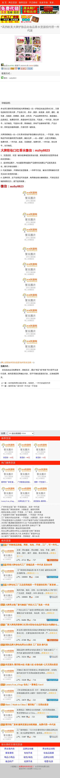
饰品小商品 (9, 757)
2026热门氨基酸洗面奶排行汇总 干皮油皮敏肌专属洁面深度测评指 (28, 523)
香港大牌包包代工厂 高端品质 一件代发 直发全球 (29, 565)
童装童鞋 (9, 753)
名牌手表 (28, 761)
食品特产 (9, 761)
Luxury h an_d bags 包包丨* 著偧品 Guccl (24, 685)
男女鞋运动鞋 (48, 749)
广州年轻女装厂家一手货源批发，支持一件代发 (20, 507)
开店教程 (33, 2)
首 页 (4, 2)
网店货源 (13, 2)
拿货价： (8, 457)
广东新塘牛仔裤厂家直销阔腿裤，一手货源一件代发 (22, 515)
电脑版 (14, 766)
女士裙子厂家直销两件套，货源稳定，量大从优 (20, 536)
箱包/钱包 (28, 757)
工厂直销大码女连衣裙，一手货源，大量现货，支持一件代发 (25, 517)
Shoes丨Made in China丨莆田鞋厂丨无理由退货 (26, 705)
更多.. (52, 2)
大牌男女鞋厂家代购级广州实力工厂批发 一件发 (27, 605)
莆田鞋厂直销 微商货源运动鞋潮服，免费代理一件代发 (30, 725)
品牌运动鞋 (49, 757)
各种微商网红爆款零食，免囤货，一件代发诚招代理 (29, 383)
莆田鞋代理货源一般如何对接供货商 (15, 528)
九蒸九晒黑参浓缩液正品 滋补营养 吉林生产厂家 (20, 525)
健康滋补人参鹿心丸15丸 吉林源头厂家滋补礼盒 (20, 534)
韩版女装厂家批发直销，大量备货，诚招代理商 (20, 509)
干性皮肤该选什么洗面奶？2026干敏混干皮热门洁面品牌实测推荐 (27, 520)
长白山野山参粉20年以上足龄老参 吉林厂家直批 (20, 531)
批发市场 (43, 2)
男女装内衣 (9, 749)
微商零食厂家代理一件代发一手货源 (22, 386)
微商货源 (23, 2)
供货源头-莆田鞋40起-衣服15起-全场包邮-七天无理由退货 (31, 665)
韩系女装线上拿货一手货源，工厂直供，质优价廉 (21, 512)
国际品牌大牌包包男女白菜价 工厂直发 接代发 (26, 645)
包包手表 (28, 753)
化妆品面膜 (49, 753)
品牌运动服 (28, 749)
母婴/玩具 (48, 761)
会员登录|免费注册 (34, 766)
